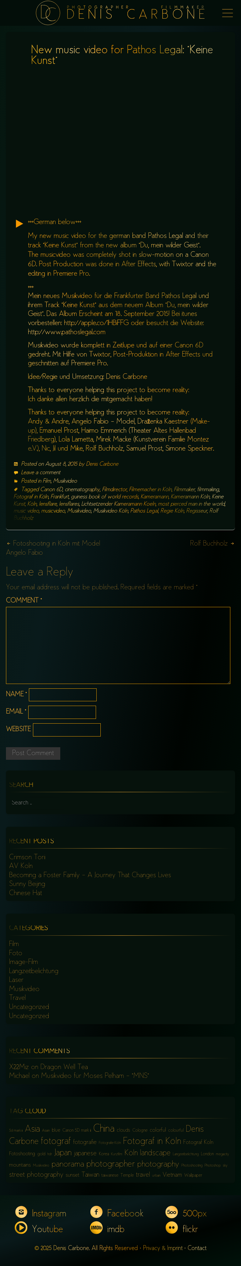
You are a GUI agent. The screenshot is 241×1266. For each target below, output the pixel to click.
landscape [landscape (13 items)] (155, 1153)
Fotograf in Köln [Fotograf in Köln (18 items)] (152, 1142)
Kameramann (155, 497)
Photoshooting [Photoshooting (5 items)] (191, 1166)
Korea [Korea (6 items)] (104, 1154)
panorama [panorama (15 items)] (67, 1164)
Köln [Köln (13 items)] (131, 1153)
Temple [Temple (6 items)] (127, 1176)
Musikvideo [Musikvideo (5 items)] (41, 1166)
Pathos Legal (144, 511)
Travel (17, 998)
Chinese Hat (25, 893)
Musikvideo (65, 481)
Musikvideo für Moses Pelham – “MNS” (95, 1076)
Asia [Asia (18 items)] (32, 1129)
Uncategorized (29, 1007)
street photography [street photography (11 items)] (36, 1175)
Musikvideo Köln (110, 511)
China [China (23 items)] (104, 1129)
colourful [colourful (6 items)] (176, 1131)
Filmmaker (184, 489)
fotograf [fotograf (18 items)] (56, 1142)
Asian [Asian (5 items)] (46, 1131)
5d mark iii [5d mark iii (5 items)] (16, 1131)
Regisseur (196, 511)
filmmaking (208, 489)
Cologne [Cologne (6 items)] (139, 1131)
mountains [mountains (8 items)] (20, 1165)
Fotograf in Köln (30, 497)
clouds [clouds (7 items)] (123, 1130)
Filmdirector (114, 489)
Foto (15, 953)
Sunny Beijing (27, 884)
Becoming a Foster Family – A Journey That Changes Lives (90, 875)
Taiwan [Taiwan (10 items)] (90, 1175)
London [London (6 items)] (207, 1154)
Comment (24, 601)
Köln (32, 504)
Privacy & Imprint (163, 1248)
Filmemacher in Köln (150, 489)
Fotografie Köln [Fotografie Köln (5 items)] (110, 1143)
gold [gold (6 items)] (41, 1154)
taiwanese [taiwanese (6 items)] (109, 1176)
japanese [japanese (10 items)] (85, 1154)
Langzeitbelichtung (33, 971)
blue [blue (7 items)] (56, 1130)
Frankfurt (60, 497)
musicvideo (53, 511)
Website (18, 730)
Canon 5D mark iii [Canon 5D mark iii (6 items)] (76, 1131)
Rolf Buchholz (212, 544)
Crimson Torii (27, 857)
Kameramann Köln (190, 497)
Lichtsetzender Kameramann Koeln (118, 504)
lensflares (69, 504)
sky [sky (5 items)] (225, 1166)
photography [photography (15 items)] (158, 1164)
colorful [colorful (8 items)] (158, 1130)
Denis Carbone (102, 464)
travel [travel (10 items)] (143, 1175)
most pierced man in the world (191, 504)
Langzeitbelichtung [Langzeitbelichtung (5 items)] (186, 1154)
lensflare (48, 504)
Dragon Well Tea (64, 1067)
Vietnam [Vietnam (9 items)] (172, 1175)
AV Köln (21, 866)
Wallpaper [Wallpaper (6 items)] (193, 1176)
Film (47, 481)
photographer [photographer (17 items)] (110, 1164)
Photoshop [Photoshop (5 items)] (213, 1166)
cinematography (82, 489)
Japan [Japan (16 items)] (63, 1153)
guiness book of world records (104, 497)
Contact (197, 1248)
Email (16, 712)
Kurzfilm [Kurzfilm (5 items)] (116, 1154)
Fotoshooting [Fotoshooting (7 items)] (22, 1154)
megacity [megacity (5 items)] (222, 1154)
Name (16, 695)
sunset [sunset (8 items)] (72, 1175)
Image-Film (23, 962)
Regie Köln (172, 511)
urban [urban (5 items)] (156, 1176)
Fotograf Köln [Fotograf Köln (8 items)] (198, 1142)
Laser (16, 980)
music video (26, 511)
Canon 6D (51, 489)
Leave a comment (40, 472)
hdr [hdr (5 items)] (49, 1154)
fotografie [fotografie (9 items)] (85, 1142)
